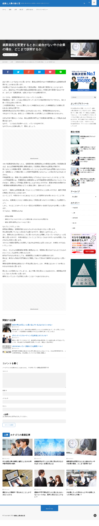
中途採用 (75, 209)
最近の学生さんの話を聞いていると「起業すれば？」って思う (87, 182)
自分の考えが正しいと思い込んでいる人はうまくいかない (32, 327)
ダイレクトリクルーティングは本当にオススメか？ (30, 337)
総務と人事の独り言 (20, 521)
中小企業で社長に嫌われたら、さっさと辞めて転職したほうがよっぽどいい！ (87, 172)
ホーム (5, 9)
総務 (11, 9)
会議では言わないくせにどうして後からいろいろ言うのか (87, 151)
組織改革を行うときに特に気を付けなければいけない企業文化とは (48, 464)
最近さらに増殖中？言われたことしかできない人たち (17, 499)
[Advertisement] (50, 27)
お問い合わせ (32, 9)
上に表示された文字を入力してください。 (15, 418)
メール (5, 400)
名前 (5, 392)
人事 (16, 9)
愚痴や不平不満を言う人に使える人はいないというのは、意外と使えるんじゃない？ (48, 500)
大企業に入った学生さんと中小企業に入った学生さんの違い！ (80, 499)
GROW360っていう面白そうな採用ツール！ (27, 348)
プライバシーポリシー (46, 9)
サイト (5, 408)
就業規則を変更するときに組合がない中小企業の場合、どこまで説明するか (80, 466)
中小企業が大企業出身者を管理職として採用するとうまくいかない (87, 161)
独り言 (23, 9)
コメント (5, 373)
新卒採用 (75, 219)
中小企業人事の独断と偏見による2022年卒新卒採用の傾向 (16, 464)
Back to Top (49, 515)
